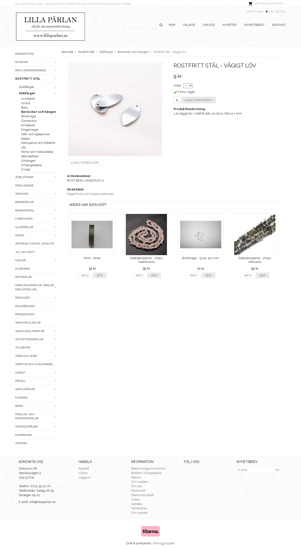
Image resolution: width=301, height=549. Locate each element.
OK (277, 470)
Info (85, 275)
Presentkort (25, 314)
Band (36, 405)
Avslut (25, 103)
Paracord (36, 297)
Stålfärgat (38, 93)
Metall (36, 381)
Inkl (271, 11)
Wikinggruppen (164, 543)
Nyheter (229, 25)
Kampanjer (23, 435)
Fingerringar (30, 129)
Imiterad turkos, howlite (34, 243)
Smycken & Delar (28, 322)
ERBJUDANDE (24, 185)
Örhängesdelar (31, 165)
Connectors (29, 120)
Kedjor (25, 138)
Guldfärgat (38, 87)
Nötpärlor (23, 277)
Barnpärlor (24, 202)
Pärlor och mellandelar (37, 152)
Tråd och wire (36, 356)
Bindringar (39, 116)
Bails (24, 107)
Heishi (36, 235)
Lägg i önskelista (85, 162)
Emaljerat (28, 125)
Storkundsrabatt (142, 495)
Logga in (85, 477)
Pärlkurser (138, 490)
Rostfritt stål (36, 78)
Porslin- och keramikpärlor (36, 416)
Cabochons (36, 218)
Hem (172, 25)
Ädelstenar (36, 177)
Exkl (283, 11)
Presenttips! (24, 53)
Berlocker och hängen (38, 112)
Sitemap (21, 443)
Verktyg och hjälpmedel (34, 364)
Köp (100, 275)
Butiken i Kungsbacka (146, 473)
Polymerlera (25, 306)
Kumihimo (22, 268)
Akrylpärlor (36, 389)
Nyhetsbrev (254, 25)
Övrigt (25, 169)
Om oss (209, 25)
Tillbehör (36, 347)
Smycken (36, 193)
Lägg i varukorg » (198, 100)
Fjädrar (36, 397)
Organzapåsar (36, 426)
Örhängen (28, 160)
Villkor (189, 25)
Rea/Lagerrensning (36, 70)
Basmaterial (36, 210)
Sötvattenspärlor (36, 339)
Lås (23, 147)
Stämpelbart (30, 156)
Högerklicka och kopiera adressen (90, 194)
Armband (28, 98)
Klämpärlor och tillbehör (38, 143)
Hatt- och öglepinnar (35, 134)
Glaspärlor (36, 227)
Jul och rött (25, 252)
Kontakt (279, 25)
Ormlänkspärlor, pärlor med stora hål (36, 287)
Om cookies (139, 481)
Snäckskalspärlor (36, 331)
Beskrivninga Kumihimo (148, 468)
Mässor (136, 477)
